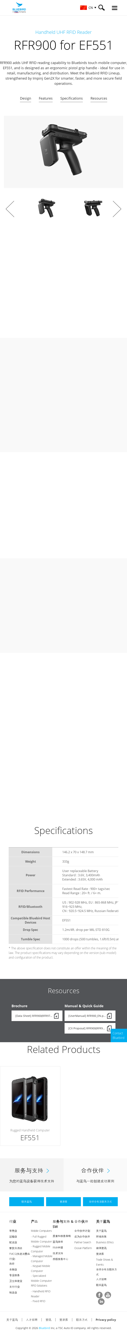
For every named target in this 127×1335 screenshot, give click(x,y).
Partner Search (82, 1241)
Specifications (71, 98)
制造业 (13, 1292)
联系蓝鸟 (101, 1284)
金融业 (13, 1269)
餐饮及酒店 (15, 1247)
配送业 (13, 1241)
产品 (34, 1220)
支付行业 (14, 1286)
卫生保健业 (15, 1280)
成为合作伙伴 (82, 1236)
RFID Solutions (39, 1285)
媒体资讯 (101, 1247)
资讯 (48, 1319)
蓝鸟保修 (58, 1241)
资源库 (100, 1253)
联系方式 (82, 1319)
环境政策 (101, 1236)
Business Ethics (105, 1241)
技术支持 (58, 1252)
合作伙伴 (81, 1220)
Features (46, 98)
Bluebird (44, 1327)
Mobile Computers (41, 1230)
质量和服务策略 (62, 1235)
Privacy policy (106, 1319)
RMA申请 (58, 1247)
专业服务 (14, 1274)
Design (25, 98)
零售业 (13, 1230)
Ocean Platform (83, 1247)
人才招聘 (101, 1278)
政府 (11, 1263)
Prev (10, 209)
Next (117, 209)
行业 (12, 1220)
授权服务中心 (60, 1258)
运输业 (13, 1236)
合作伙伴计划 (82, 1230)
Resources (98, 98)
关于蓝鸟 (103, 1220)
